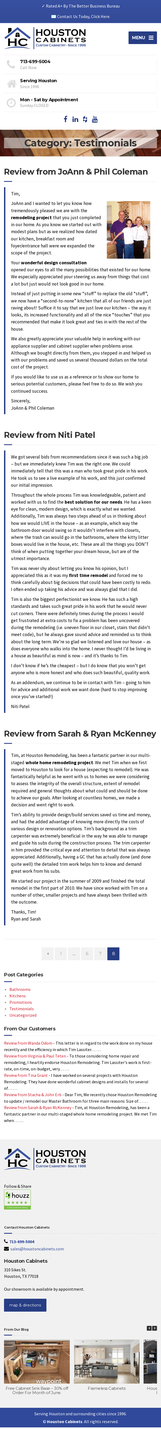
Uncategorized (22, 1016)
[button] (154, 1330)
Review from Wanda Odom (28, 1045)
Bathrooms (20, 991)
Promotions (20, 1003)
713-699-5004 (21, 1243)
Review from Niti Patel (49, 437)
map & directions (25, 1307)
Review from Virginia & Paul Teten (35, 1057)
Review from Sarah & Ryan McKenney (80, 736)
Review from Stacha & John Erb (32, 1096)
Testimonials (21, 1010)
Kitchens (17, 997)
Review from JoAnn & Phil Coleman (76, 174)
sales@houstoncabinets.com (37, 1250)
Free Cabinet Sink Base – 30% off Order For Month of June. (37, 1392)
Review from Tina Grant (26, 1077)
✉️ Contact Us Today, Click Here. (80, 16)
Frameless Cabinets (106, 1390)
